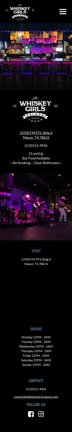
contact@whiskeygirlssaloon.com (36, 396)
